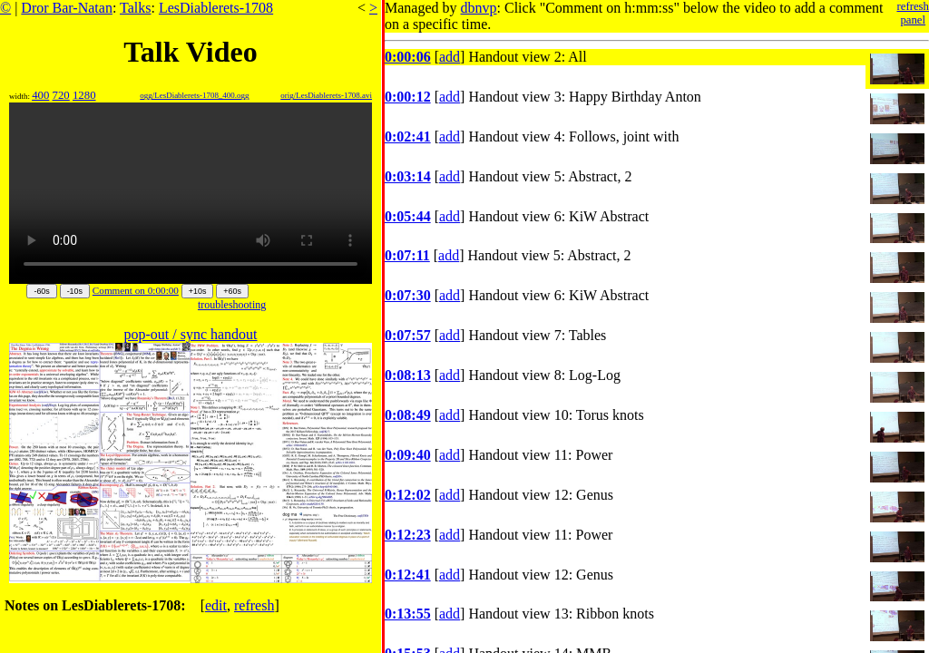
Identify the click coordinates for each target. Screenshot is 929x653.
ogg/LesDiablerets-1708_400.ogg (194, 95)
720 (61, 95)
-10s (75, 291)
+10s (198, 291)
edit (216, 605)
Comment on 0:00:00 (136, 290)
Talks (135, 7)
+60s (232, 291)
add (449, 56)
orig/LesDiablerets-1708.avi (326, 95)
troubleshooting (232, 304)
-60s (41, 291)
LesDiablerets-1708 (216, 7)
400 (40, 95)
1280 (84, 95)
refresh (254, 605)
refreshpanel (912, 13)
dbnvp (479, 7)
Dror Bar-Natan (66, 7)
